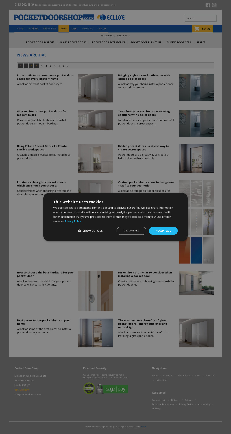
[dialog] (115, 217)
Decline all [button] (130, 230)
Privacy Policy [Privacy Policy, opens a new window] (73, 221)
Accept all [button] (163, 230)
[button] (89, 231)
